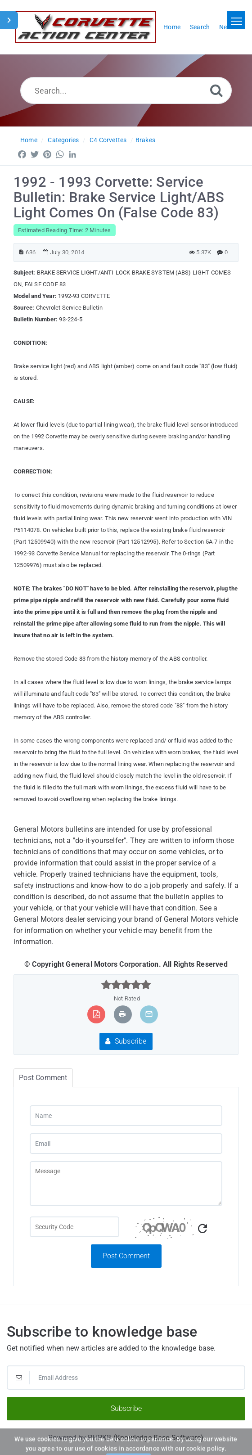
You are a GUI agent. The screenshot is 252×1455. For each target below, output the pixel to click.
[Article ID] (21, 252)
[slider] (126, 984)
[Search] (216, 90)
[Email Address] (126, 1377)
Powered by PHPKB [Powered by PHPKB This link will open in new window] (79, 1437)
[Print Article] (122, 1014)
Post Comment (126, 1256)
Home (28, 140)
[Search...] (126, 90)
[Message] (126, 1183)
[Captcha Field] (74, 1226)
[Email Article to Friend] (149, 1014)
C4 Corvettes (108, 140)
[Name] (126, 1115)
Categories (63, 140)
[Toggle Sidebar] (9, 20)
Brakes (145, 140)
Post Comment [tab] (43, 1077)
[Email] (126, 1143)
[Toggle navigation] (236, 20)
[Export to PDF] (96, 1014)
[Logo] (85, 27)
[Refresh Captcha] (202, 1229)
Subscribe (125, 1041)
